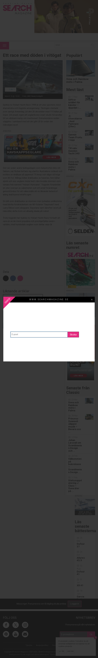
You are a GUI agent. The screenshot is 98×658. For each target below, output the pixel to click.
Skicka (73, 334)
